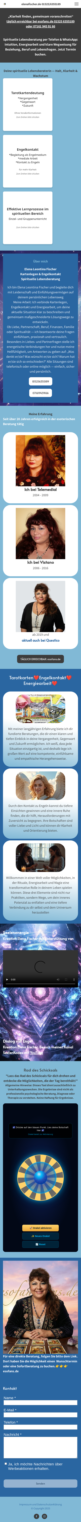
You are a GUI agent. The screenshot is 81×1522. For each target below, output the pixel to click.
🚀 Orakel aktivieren (40, 1228)
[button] (76, 4)
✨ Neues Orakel (40, 1236)
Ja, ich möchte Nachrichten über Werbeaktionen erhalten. (35, 1466)
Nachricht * (13, 1435)
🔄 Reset (40, 1244)
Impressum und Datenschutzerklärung (40, 1504)
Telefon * (11, 1422)
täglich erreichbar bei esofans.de (30, 21)
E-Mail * (10, 1410)
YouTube (36, 1052)
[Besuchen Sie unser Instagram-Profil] (44, 1516)
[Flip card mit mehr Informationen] (27, 104)
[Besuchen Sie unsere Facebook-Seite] (36, 1516)
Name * (10, 1398)
